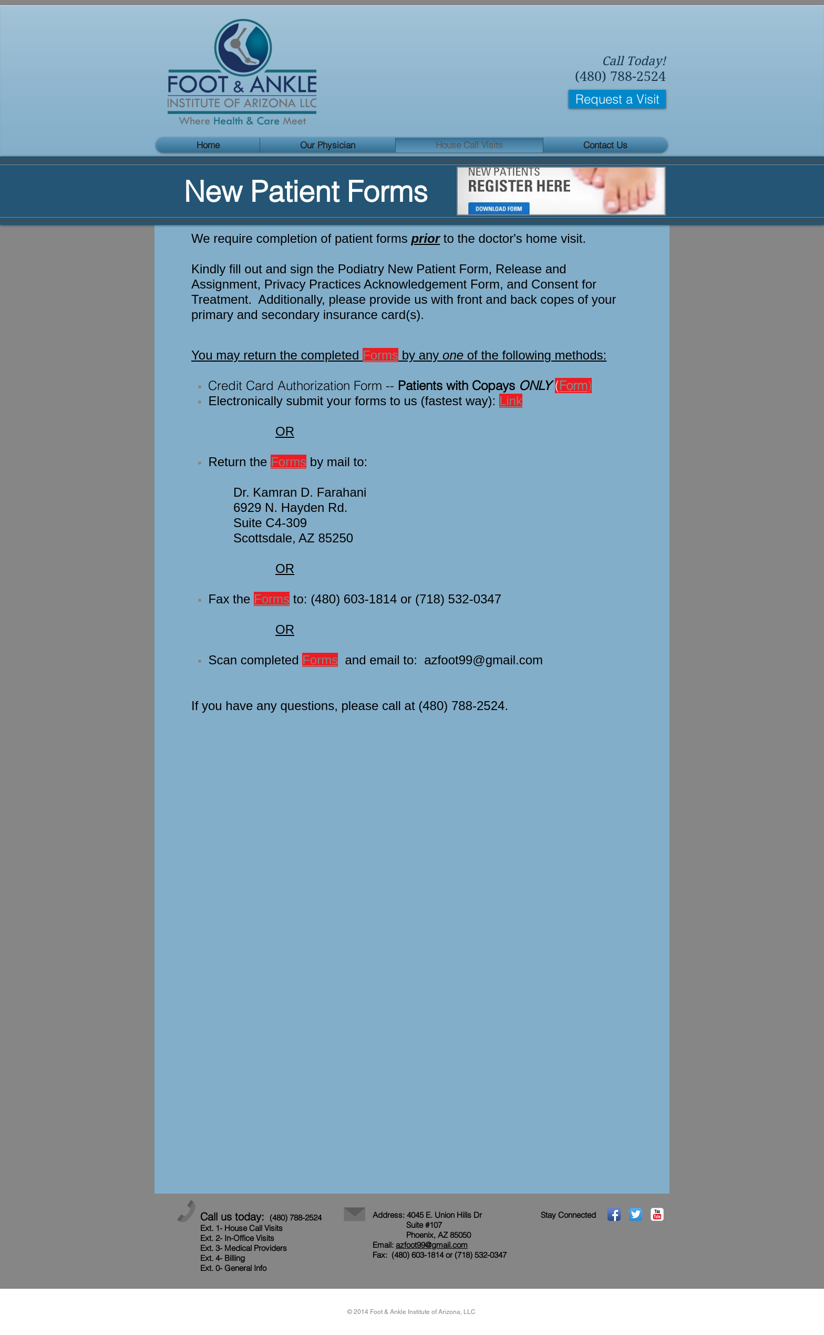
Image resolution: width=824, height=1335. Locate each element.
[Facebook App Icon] (614, 1214)
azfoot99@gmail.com (483, 660)
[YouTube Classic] (657, 1214)
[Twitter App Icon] (635, 1214)
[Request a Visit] (617, 99)
